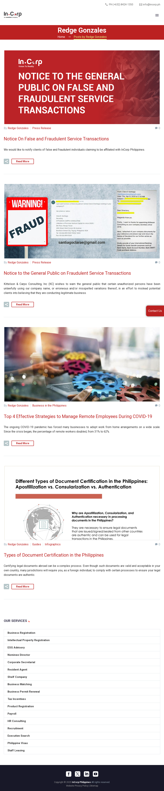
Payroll (12, 713)
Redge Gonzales (18, 128)
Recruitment (15, 728)
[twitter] (77, 773)
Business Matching (20, 684)
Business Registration (21, 632)
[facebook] (68, 773)
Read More (22, 161)
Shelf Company (17, 676)
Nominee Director (19, 654)
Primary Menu (157, 15)
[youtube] (95, 773)
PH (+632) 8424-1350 (121, 4)
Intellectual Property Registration (29, 639)
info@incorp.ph (151, 4)
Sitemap (94, 785)
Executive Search (19, 735)
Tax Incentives (17, 698)
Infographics (53, 544)
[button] (6, 161)
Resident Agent (17, 669)
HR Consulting (17, 720)
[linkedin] (86, 773)
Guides (36, 544)
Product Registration (21, 706)
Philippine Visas (18, 742)
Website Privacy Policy (77, 785)
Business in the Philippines (49, 405)
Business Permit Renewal (24, 691)
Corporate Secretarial (21, 662)
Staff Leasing (16, 750)
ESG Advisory (16, 647)
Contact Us (155, 311)
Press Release (41, 128)
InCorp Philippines (81, 782)
